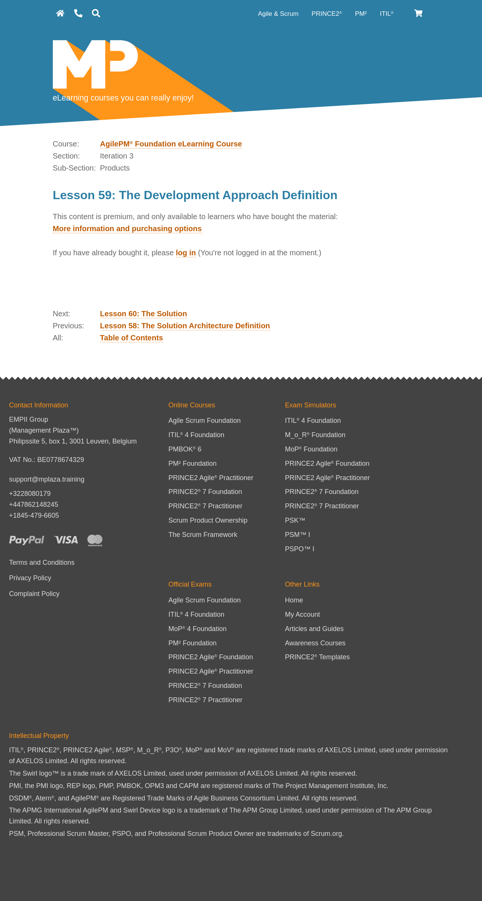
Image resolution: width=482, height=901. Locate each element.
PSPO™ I (299, 549)
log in (186, 252)
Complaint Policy (34, 594)
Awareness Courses (315, 643)
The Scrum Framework (202, 534)
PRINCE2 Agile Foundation (327, 463)
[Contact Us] (78, 13)
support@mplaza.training (46, 479)
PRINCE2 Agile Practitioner (210, 478)
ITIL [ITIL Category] (387, 13)
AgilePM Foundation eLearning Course (171, 144)
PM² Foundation (192, 463)
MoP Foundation (311, 449)
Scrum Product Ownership (207, 520)
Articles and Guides (314, 629)
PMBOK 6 (184, 449)
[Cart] (419, 13)
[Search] (96, 13)
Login (133, 13)
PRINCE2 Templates (317, 657)
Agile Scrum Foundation (204, 420)
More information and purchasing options (127, 228)
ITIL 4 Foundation (196, 435)
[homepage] (60, 13)
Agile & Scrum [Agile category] (279, 13)
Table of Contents (131, 338)
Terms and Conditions (42, 562)
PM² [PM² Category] (362, 13)
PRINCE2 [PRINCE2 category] (326, 13)
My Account (302, 614)
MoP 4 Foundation (197, 629)
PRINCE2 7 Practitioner (205, 506)
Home (294, 600)
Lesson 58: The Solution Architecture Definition (185, 326)
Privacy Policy (30, 578)
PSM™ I (297, 534)
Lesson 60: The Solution (143, 313)
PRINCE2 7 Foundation (205, 491)
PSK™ (295, 520)
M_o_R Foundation (315, 435)
